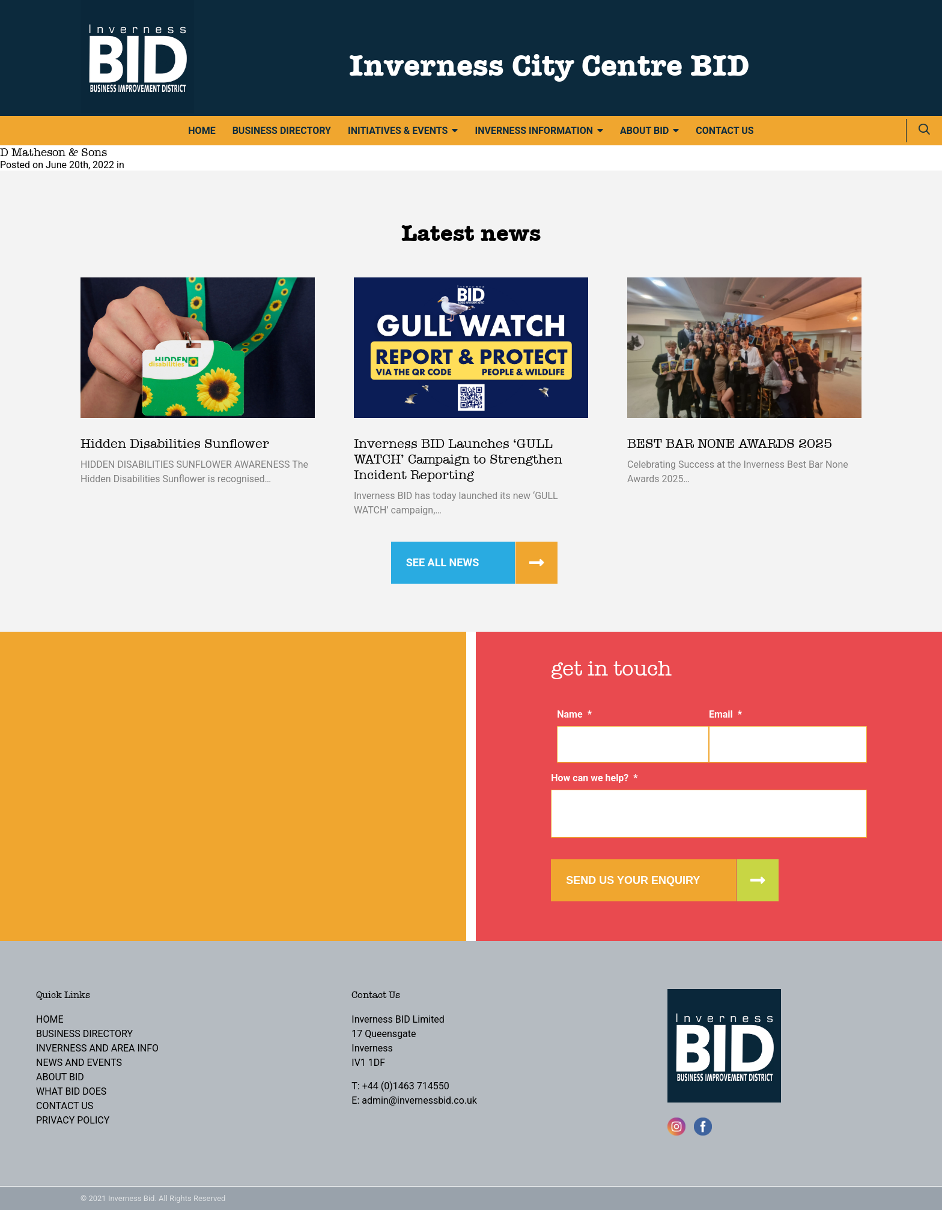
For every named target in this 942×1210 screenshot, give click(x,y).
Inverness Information (534, 130)
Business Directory (281, 130)
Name (574, 714)
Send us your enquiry (633, 880)
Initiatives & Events (398, 130)
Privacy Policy (72, 1120)
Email (725, 714)
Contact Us (724, 130)
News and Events (79, 1062)
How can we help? (594, 778)
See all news (442, 562)
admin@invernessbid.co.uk (419, 1100)
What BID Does (71, 1091)
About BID (644, 130)
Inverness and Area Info (97, 1048)
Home (201, 130)
